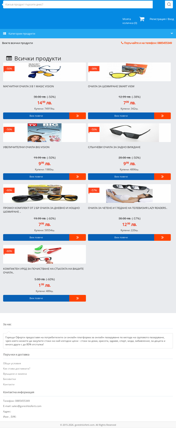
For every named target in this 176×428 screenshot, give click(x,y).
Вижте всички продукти (17, 43)
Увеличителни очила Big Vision (26, 147)
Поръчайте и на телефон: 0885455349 (146, 43)
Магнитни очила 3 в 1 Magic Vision (28, 86)
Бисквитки (9, 379)
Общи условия (12, 363)
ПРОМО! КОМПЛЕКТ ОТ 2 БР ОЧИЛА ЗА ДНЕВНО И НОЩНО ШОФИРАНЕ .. (41, 210)
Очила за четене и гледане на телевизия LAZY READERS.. (127, 208)
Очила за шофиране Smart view (111, 86)
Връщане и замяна (15, 374)
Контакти (9, 384)
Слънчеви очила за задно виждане (114, 147)
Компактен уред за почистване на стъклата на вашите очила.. (43, 271)
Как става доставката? (16, 368)
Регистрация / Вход (162, 19)
